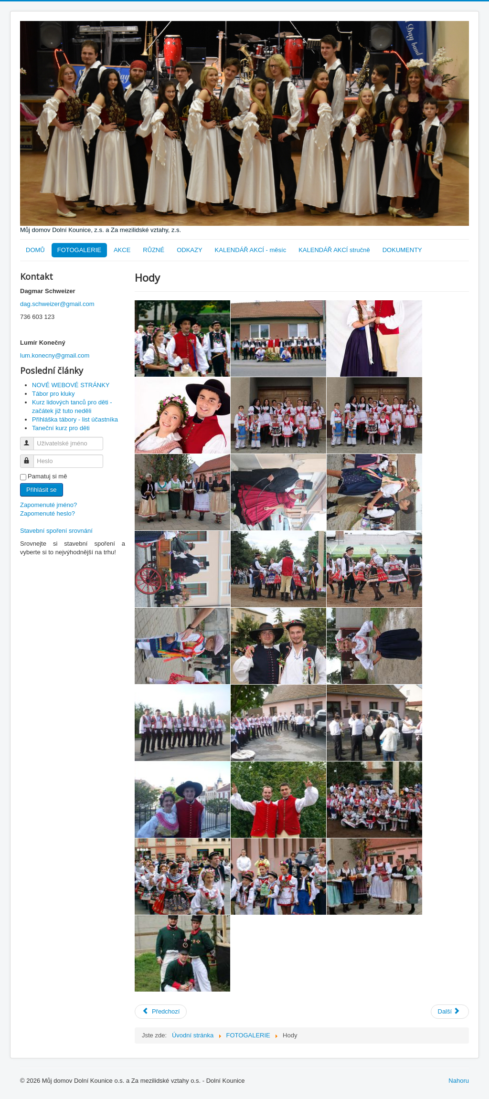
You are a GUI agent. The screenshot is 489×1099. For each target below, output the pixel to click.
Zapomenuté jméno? (48, 504)
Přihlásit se (41, 489)
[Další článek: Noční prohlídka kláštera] (450, 1011)
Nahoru (458, 1080)
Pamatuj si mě (47, 476)
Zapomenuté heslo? (47, 513)
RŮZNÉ (153, 250)
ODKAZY (189, 250)
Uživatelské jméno (31, 439)
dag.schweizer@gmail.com (57, 303)
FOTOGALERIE (79, 250)
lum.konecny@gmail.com (54, 355)
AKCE (122, 250)
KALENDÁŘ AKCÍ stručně (334, 250)
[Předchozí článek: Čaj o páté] (161, 1011)
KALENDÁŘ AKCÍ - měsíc (251, 250)
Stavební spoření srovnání (56, 530)
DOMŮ (35, 250)
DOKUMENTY (402, 250)
